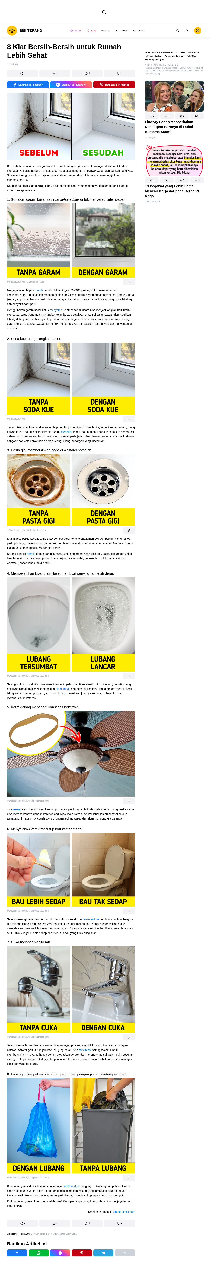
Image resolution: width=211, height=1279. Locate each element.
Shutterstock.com (124, 1211)
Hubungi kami (151, 52)
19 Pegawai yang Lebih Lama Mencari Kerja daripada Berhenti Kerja (172, 191)
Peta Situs (191, 56)
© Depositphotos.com (17, 676)
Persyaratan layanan (174, 56)
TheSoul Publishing (168, 65)
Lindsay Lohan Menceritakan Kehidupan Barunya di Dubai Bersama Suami (169, 127)
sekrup (17, 809)
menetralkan (91, 919)
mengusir (67, 431)
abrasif (31, 553)
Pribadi (75, 30)
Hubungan (150, 137)
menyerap (56, 310)
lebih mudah (71, 1186)
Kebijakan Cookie (153, 56)
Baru (91, 30)
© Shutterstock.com (16, 282)
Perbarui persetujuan (154, 59)
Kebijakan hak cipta (190, 52)
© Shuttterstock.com (16, 530)
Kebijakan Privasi (169, 52)
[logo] (24, 30)
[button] (152, 116)
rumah (39, 290)
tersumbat (63, 688)
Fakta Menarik (153, 201)
